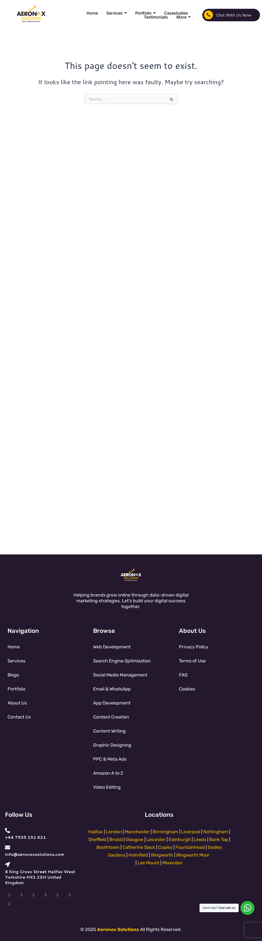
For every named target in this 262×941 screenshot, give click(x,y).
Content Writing (109, 731)
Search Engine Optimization (122, 661)
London (114, 832)
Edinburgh (180, 839)
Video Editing (107, 787)
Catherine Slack (138, 847)
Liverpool (190, 832)
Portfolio (16, 689)
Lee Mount (148, 863)
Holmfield (138, 855)
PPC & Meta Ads (109, 759)
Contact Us (19, 717)
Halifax (95, 832)
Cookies (187, 689)
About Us (17, 703)
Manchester (138, 832)
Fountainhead (190, 847)
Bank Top (218, 839)
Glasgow (134, 839)
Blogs (13, 675)
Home (14, 647)
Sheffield (97, 839)
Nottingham (215, 832)
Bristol (116, 839)
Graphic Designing (112, 745)
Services (16, 661)
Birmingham (165, 832)
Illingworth (162, 855)
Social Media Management (120, 675)
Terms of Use (192, 661)
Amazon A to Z (108, 773)
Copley (165, 847)
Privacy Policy (193, 647)
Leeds (200, 839)
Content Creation (111, 717)
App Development (111, 703)
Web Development (112, 647)
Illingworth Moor (193, 855)
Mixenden (172, 863)
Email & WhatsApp (112, 689)
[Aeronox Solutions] (31, 14)
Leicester (156, 839)
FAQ (183, 675)
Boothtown (107, 847)
